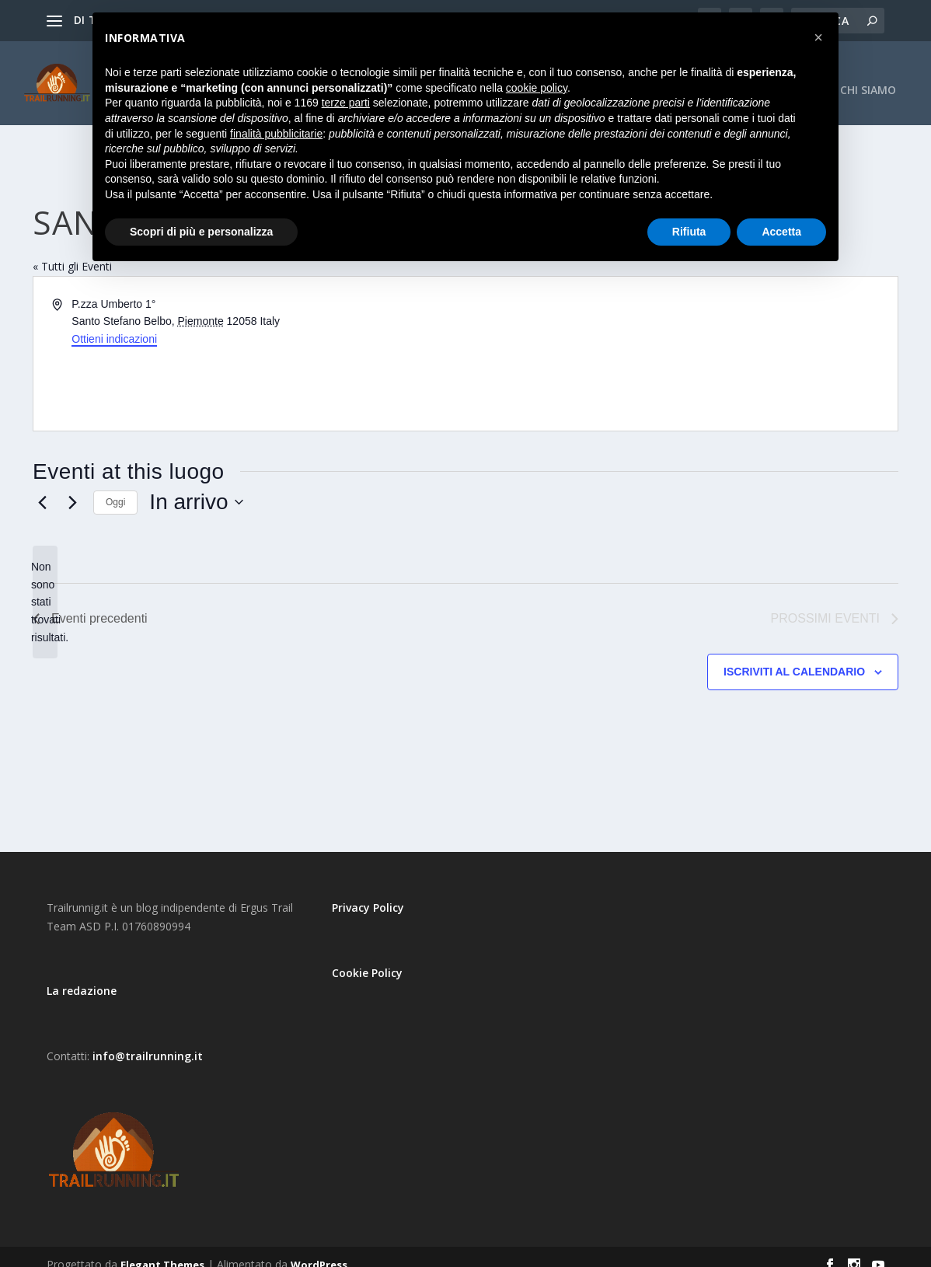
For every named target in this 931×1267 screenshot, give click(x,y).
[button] (818, 37)
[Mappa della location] (680, 338)
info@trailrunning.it (147, 1040)
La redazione (82, 975)
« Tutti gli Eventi (72, 250)
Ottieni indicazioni (114, 323)
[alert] (45, 586)
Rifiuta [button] (689, 231)
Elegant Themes (162, 1249)
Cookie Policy (367, 957)
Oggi (115, 486)
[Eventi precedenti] (42, 486)
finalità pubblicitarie (276, 133)
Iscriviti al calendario (794, 656)
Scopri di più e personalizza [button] (201, 231)
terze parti (346, 102)
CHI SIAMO (868, 75)
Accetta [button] (781, 231)
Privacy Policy (368, 892)
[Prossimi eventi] (72, 486)
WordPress (319, 1249)
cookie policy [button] (536, 88)
